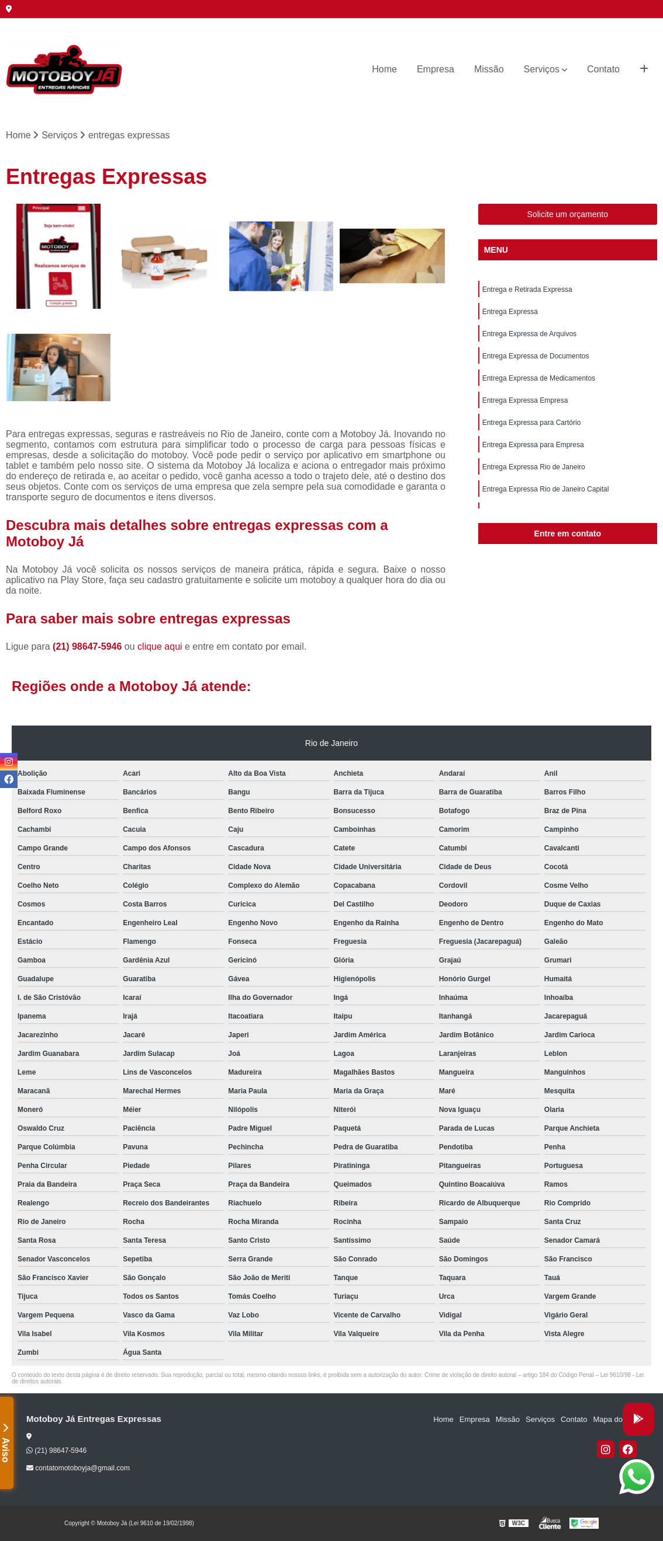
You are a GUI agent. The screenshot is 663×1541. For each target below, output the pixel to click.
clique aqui (159, 646)
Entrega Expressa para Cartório (531, 423)
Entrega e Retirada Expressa (527, 289)
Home (384, 69)
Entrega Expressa (510, 312)
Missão (489, 69)
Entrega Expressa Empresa (525, 400)
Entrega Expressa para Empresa (533, 445)
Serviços (542, 69)
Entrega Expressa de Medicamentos (538, 378)
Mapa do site (614, 1419)
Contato (603, 69)
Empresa (435, 69)
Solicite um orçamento (568, 214)
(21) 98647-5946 (89, 646)
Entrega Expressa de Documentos (535, 356)
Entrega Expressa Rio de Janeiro (533, 467)
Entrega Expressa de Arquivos (529, 334)
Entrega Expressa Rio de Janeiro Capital (545, 489)
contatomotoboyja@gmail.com (78, 1468)
